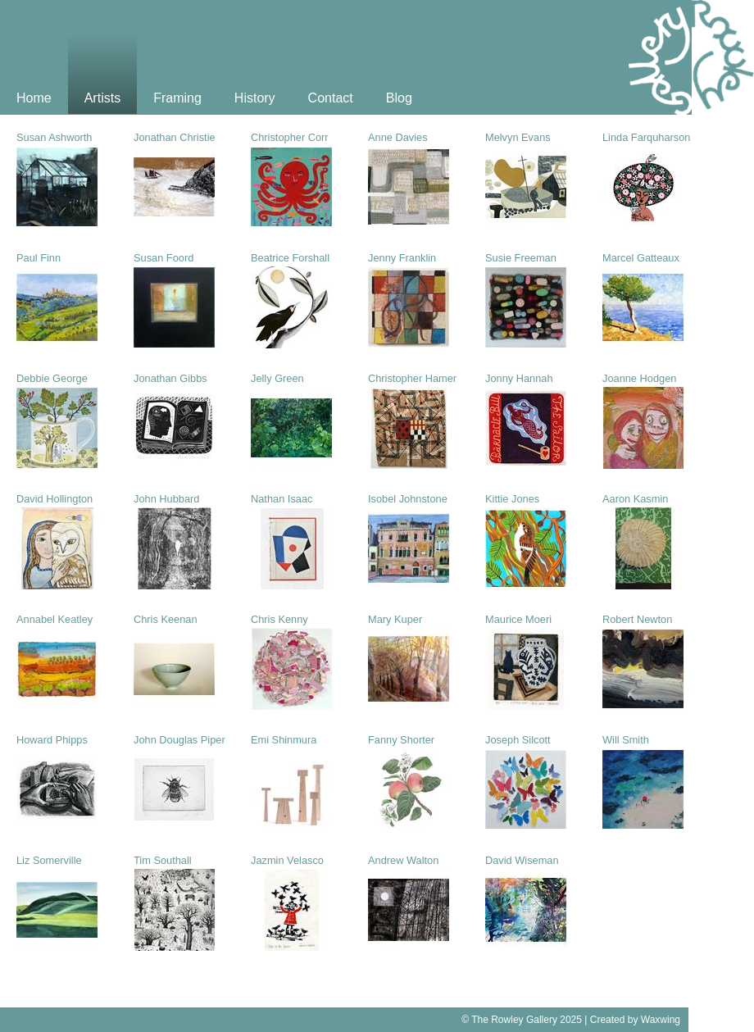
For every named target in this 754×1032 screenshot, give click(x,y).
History (254, 98)
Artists (102, 98)
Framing (177, 98)
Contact (330, 98)
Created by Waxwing (635, 1019)
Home (34, 98)
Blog (399, 98)
